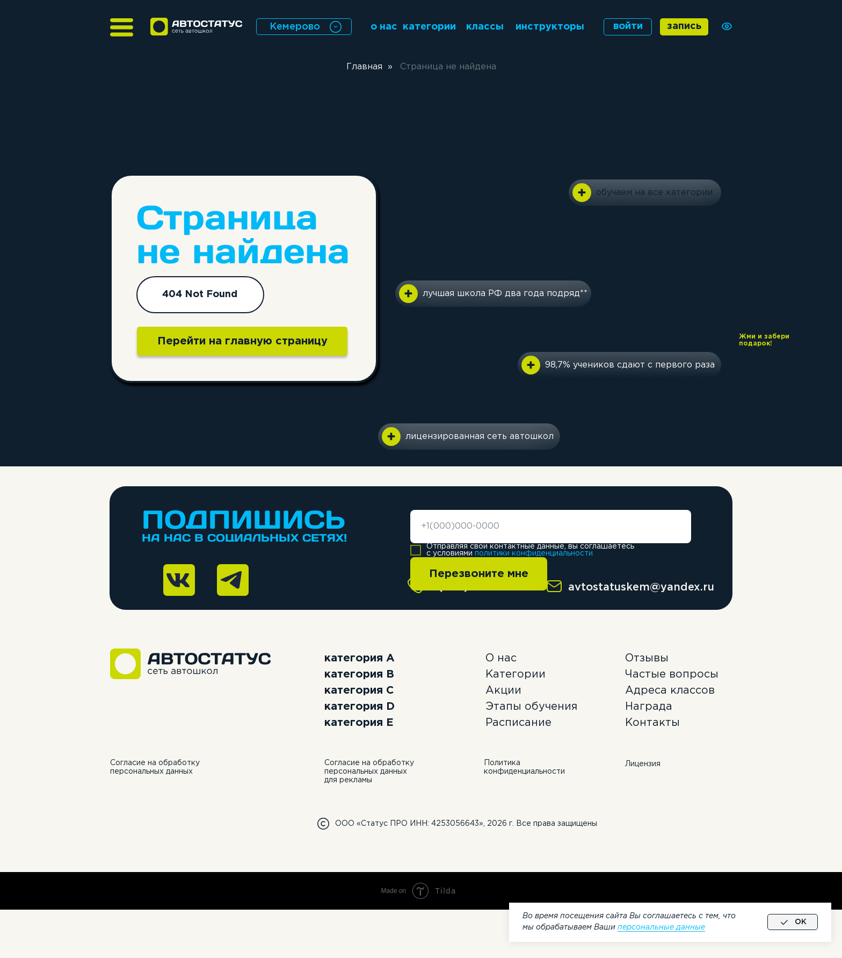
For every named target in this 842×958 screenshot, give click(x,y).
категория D (359, 706)
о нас (384, 27)
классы (485, 27)
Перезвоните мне (478, 574)
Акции (503, 690)
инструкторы (550, 27)
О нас (501, 658)
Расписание (518, 722)
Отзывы (647, 658)
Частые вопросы (671, 674)
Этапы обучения (531, 706)
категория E (359, 722)
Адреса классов (670, 690)
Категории (515, 674)
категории (429, 27)
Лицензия (642, 764)
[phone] (550, 526)
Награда (648, 706)
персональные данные (661, 927)
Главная (364, 67)
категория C (359, 690)
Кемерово (295, 27)
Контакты (652, 722)
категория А (359, 658)
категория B (359, 674)
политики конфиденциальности (534, 553)
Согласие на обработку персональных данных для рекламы (369, 771)
